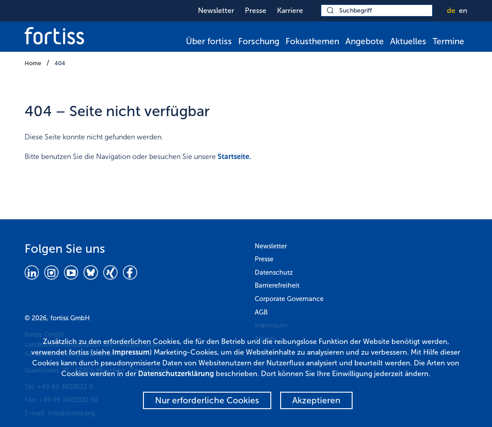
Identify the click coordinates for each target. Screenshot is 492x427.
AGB (261, 312)
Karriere (290, 10)
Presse (255, 10)
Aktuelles (408, 41)
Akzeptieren (316, 400)
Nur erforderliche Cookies (207, 400)
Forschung (258, 41)
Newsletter (216, 10)
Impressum (131, 352)
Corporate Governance (289, 299)
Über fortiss (209, 41)
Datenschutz (274, 272)
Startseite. (234, 156)
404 (60, 63)
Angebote (364, 41)
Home (33, 63)
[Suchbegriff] (377, 10)
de (451, 10)
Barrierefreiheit (277, 285)
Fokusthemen (312, 41)
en (463, 10)
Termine (448, 41)
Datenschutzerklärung (176, 373)
